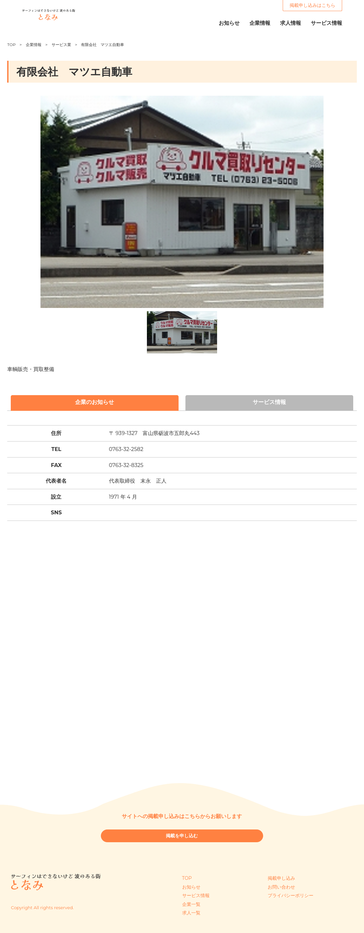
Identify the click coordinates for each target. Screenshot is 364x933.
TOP (11, 44)
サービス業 (61, 44)
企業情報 (33, 44)
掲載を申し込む (182, 838)
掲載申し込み (281, 878)
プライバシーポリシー (290, 895)
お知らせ (191, 887)
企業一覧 (191, 904)
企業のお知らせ (95, 403)
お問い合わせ (281, 887)
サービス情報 (269, 403)
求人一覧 (191, 913)
